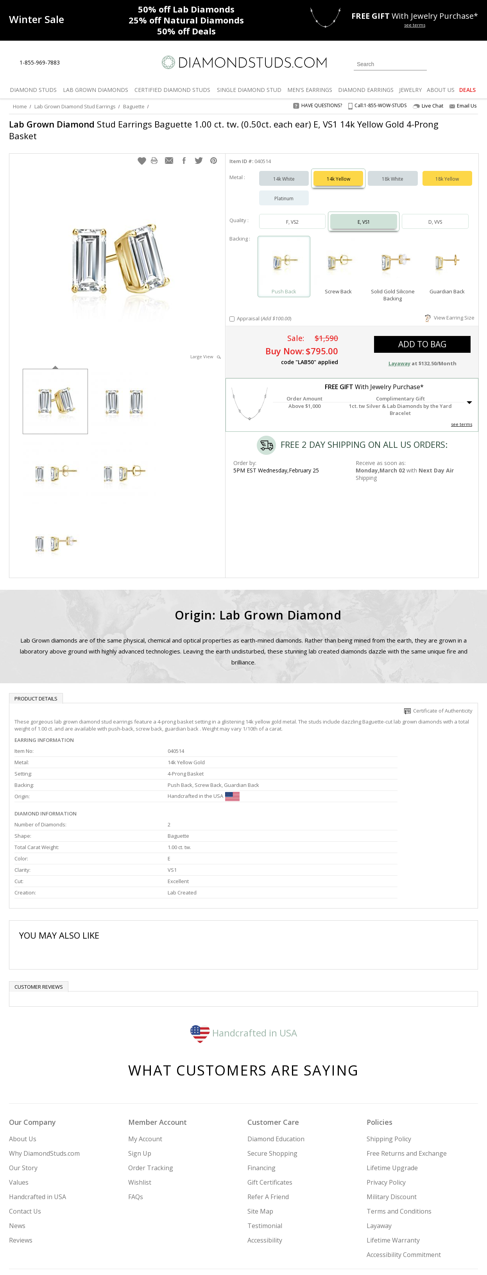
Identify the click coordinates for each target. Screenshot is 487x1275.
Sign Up (139, 1077)
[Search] (390, 64)
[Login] (437, 63)
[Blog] (423, 1229)
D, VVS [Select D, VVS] (435, 214)
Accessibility (264, 1164)
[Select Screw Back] (338, 255)
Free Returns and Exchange (407, 1077)
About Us (22, 1063)
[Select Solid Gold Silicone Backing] (393, 255)
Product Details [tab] (35, 690)
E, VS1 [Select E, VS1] (364, 214)
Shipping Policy (389, 1063)
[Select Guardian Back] (447, 255)
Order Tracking (150, 1092)
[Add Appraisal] (232, 311)
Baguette (134, 106)
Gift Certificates (269, 1106)
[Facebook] (385, 1229)
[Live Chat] (72, 63)
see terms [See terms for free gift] (414, 25)
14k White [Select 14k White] (284, 171)
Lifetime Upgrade (392, 1092)
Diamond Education (275, 1063)
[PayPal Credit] (305, 1258)
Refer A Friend (268, 1121)
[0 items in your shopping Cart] (472, 63)
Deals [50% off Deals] (186, 31)
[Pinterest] (402, 1229)
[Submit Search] (421, 63)
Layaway (379, 1150)
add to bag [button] (422, 336)
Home (20, 106)
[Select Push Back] (284, 255)
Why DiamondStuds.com (44, 1077)
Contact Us (25, 1135)
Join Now (275, 1227)
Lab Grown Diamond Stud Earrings (75, 106)
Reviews (20, 1164)
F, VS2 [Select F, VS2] (292, 214)
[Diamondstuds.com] (244, 62)
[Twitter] (367, 1229)
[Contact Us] (90, 63)
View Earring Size (449, 309)
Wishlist (139, 1106)
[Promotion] (36, 19)
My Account (145, 1063)
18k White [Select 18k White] (392, 171)
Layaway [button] (399, 355)
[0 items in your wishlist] (454, 63)
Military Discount (392, 1121)
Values (19, 1106)
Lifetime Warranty (393, 1164)
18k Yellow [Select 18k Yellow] (447, 171)
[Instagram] (345, 1229)
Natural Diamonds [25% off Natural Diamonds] (186, 20)
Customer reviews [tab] (38, 910)
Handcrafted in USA (243, 956)
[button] (142, 153)
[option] (55, 393)
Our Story (23, 1092)
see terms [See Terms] (461, 416)
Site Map (260, 1135)
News (17, 1150)
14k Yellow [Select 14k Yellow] (338, 171)
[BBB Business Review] (183, 1258)
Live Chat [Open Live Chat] (428, 106)
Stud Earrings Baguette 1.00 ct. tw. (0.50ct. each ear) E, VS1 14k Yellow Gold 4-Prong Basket (196, 130)
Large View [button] (205, 349)
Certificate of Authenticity (438, 702)
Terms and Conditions (399, 1135)
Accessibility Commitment (404, 1178)
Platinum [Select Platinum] (284, 190)
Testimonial (264, 1150)
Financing (261, 1092)
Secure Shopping (272, 1077)
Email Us (463, 105)
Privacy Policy (386, 1106)
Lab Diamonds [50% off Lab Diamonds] (186, 9)
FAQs (135, 1121)
